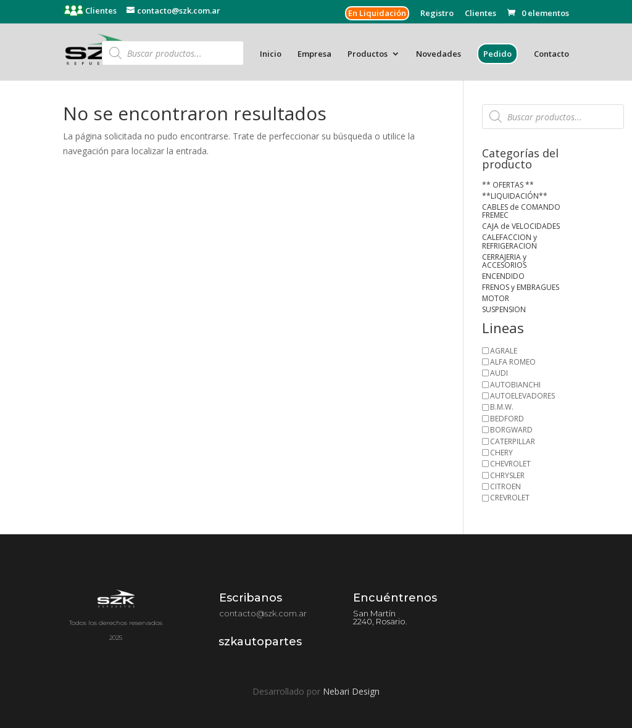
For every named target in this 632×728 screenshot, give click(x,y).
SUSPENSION (504, 309)
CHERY (501, 453)
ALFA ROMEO (513, 362)
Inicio (270, 54)
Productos (367, 54)
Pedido (497, 53)
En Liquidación (377, 13)
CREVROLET (510, 498)
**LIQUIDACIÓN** (514, 196)
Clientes (100, 10)
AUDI (499, 373)
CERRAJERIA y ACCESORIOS (504, 261)
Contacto (551, 54)
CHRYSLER (507, 475)
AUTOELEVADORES (522, 396)
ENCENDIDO (503, 276)
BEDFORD (507, 419)
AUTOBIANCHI (515, 385)
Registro (437, 14)
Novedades (438, 54)
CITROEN (505, 486)
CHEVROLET (510, 464)
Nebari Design (351, 691)
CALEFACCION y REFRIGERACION (509, 241)
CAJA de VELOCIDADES (521, 226)
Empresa (314, 54)
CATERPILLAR (512, 441)
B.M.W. (502, 407)
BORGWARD (511, 430)
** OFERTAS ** (508, 185)
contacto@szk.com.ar (263, 613)
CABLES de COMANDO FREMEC (521, 211)
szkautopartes (260, 641)
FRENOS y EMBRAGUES (520, 287)
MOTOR (495, 298)
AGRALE (503, 351)
